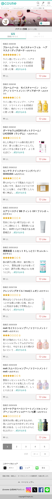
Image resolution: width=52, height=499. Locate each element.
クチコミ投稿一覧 (38, 8)
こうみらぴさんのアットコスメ (21, 8)
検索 (38, 3)
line (47, 489)
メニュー (48, 3)
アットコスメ (5, 8)
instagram (28, 489)
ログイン (43, 3)
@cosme (8, 3)
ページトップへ (27, 482)
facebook (41, 489)
